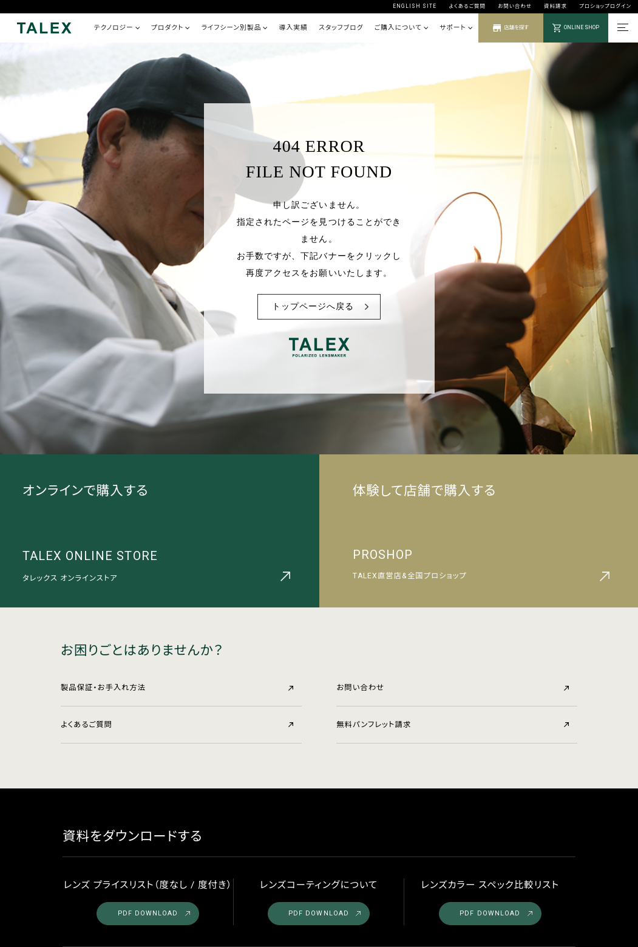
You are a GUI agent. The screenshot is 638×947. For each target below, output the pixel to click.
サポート (455, 28)
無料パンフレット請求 (452, 724)
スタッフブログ (341, 28)
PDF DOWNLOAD (154, 913)
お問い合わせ (515, 6)
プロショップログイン (605, 6)
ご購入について (402, 28)
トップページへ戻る (313, 306)
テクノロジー (117, 28)
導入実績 (293, 28)
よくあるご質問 (467, 6)
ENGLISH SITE (415, 6)
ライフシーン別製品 (234, 28)
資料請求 (555, 6)
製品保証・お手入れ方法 (177, 687)
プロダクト (170, 28)
